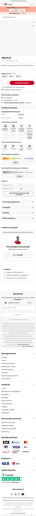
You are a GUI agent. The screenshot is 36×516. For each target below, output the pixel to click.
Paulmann (21, 114)
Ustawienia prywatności (9, 498)
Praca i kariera (6, 401)
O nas (3, 388)
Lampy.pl (5, 384)
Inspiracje (4, 410)
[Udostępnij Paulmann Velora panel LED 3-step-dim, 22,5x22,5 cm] (33, 26)
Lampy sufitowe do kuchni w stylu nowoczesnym (18, 232)
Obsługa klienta (8, 353)
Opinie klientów (8, 470)
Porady (11, 410)
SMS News (4, 398)
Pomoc (3, 360)
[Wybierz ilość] (5, 83)
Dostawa (4, 373)
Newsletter (5, 395)
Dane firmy (5, 432)
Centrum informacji (8, 423)
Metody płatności (7, 370)
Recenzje (5, 213)
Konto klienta (6, 379)
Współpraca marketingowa (11, 391)
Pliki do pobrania (8, 218)
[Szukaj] (30, 4)
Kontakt (4, 357)
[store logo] (9, 4)
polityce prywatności (27, 346)
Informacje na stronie (11, 418)
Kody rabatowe (6, 404)
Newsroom (5, 413)
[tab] (18, 366)
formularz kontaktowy (23, 344)
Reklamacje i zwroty (8, 367)
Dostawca (6, 458)
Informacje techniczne (11, 202)
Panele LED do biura (9, 17)
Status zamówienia (7, 363)
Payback (4, 407)
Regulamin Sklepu (7, 426)
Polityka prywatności (8, 429)
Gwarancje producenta (9, 376)
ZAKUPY (17, 10)
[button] (33, 22)
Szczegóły (6, 207)
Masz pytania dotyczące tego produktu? (19, 193)
